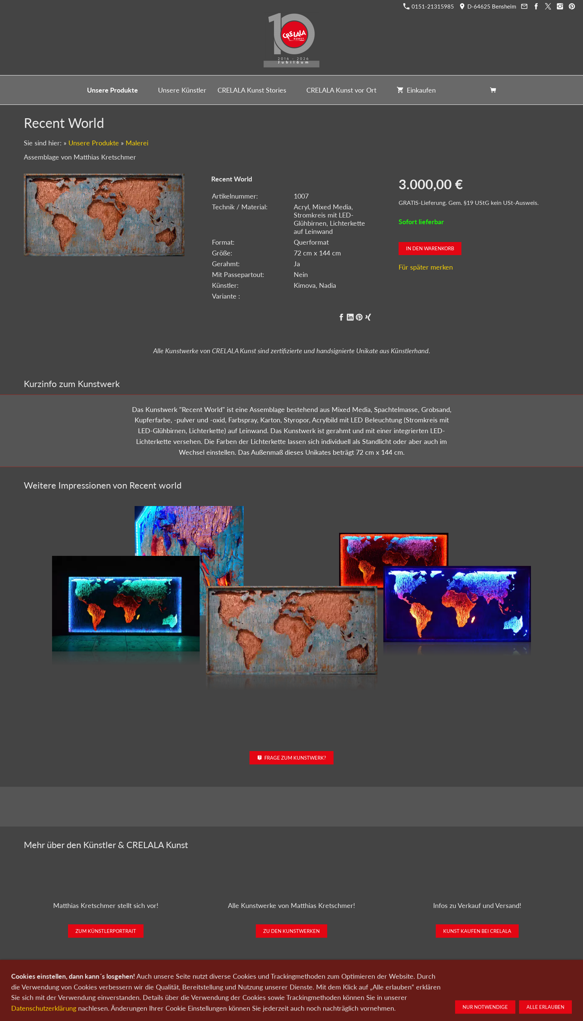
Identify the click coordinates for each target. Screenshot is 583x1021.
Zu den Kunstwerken (291, 931)
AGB (379, 982)
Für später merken (426, 267)
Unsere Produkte (93, 143)
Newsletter (289, 982)
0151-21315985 (428, 6)
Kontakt (246, 982)
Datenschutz (322, 982)
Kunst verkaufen (212, 982)
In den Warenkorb (430, 248)
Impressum (355, 982)
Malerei (137, 143)
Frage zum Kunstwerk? (291, 758)
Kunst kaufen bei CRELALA (477, 931)
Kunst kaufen (173, 982)
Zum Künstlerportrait (105, 931)
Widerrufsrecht (408, 982)
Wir (266, 982)
